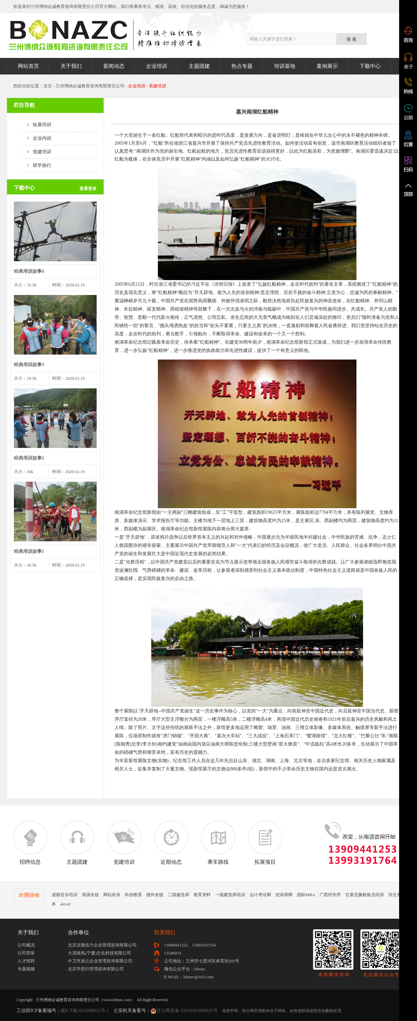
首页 (47, 85)
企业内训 (35, 138)
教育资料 (202, 894)
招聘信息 (30, 842)
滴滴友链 (90, 894)
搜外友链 (154, 894)
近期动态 (171, 842)
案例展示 (327, 66)
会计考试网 (260, 894)
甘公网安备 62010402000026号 (187, 1010)
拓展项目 (265, 842)
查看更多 (88, 188)
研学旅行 (35, 165)
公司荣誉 (26, 952)
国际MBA (306, 894)
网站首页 (28, 66)
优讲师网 (284, 894)
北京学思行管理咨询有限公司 (96, 968)
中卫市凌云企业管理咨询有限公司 (100, 960)
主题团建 (199, 66)
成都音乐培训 (64, 894)
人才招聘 (26, 960)
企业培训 (156, 66)
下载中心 (370, 66)
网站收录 (111, 894)
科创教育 (133, 894)
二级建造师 (178, 894)
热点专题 (242, 66)
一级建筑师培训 (230, 894)
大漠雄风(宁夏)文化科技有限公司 (99, 952)
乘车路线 (218, 842)
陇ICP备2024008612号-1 (85, 1010)
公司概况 (26, 945)
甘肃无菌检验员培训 (364, 894)
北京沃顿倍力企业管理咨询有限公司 (102, 945)
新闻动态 (113, 66)
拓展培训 (35, 124)
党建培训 (35, 151)
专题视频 (26, 968)
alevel (65, 903)
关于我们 (71, 66)
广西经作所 (330, 894)
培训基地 (284, 66)
